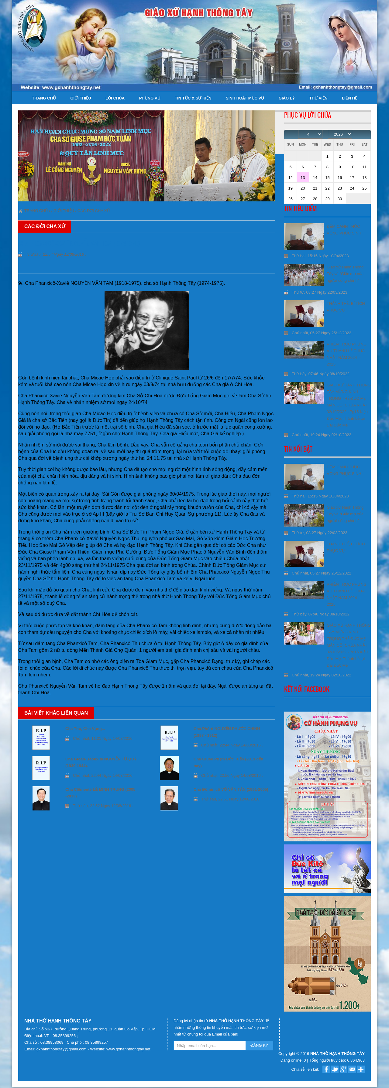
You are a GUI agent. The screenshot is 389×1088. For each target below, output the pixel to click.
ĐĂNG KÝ (259, 1045)
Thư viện (318, 98)
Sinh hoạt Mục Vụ (245, 98)
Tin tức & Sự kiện (193, 98)
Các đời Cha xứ (93, 210)
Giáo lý (287, 98)
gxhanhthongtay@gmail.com (62, 1049)
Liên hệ (349, 98)
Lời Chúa (115, 98)
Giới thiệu (80, 98)
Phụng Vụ (149, 98)
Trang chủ (44, 98)
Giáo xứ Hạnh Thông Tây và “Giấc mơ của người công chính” (345, 274)
